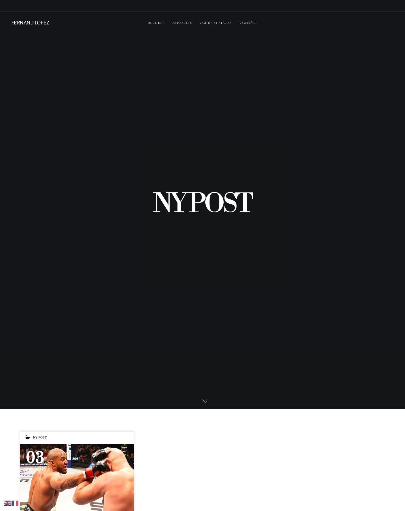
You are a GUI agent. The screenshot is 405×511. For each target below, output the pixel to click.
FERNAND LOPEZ (30, 23)
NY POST (40, 437)
